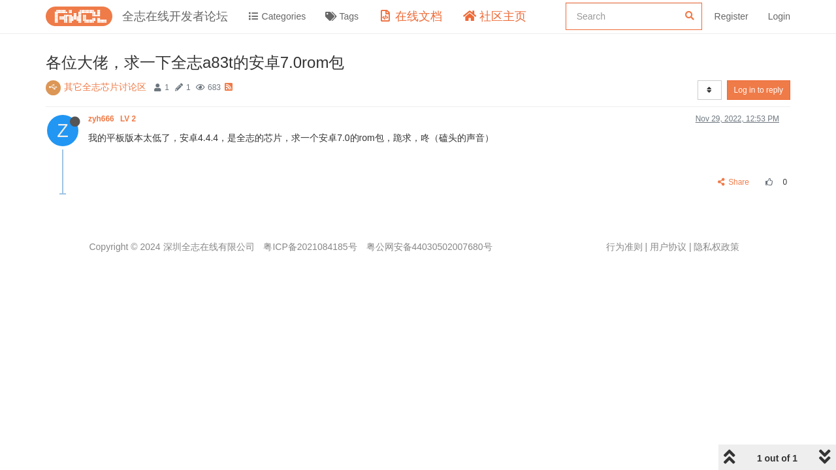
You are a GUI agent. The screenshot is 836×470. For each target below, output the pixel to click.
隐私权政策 (716, 247)
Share (733, 182)
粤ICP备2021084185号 (310, 247)
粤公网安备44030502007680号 (429, 247)
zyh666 (113, 118)
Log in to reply (758, 90)
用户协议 (668, 247)
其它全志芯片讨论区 (105, 87)
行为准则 (624, 247)
